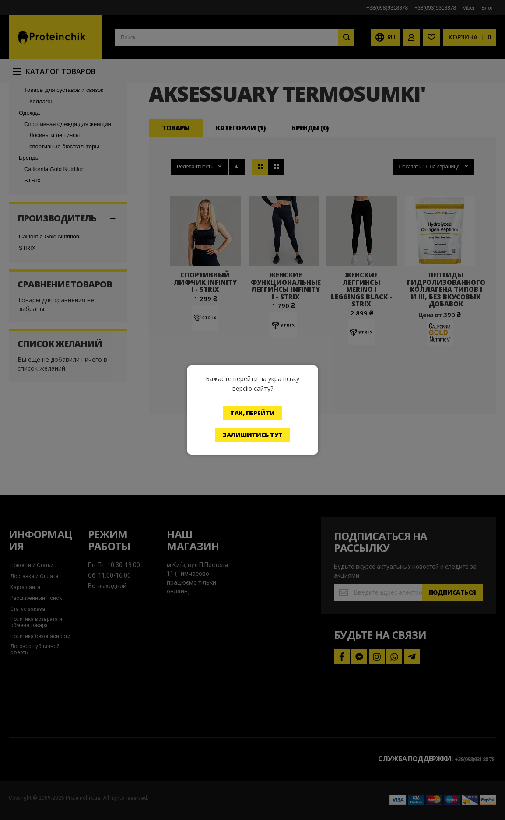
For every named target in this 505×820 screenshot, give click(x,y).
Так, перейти (252, 413)
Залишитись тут (252, 435)
